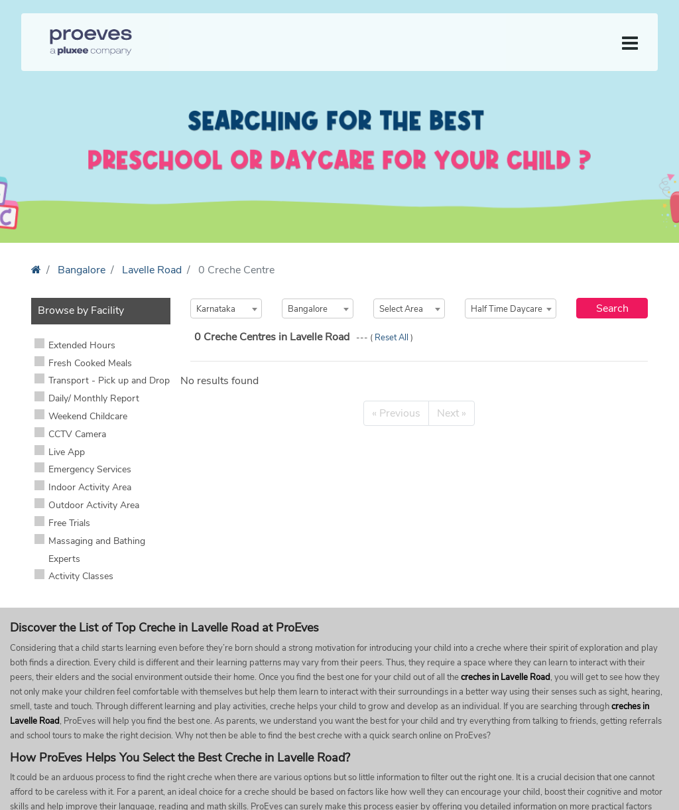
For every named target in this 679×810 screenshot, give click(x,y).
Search (612, 308)
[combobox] (226, 308)
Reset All (392, 338)
